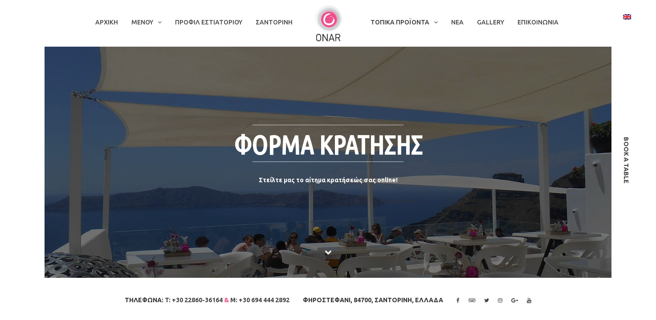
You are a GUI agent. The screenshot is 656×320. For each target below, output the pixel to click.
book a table (626, 160)
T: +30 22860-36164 (194, 300)
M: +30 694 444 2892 (259, 300)
